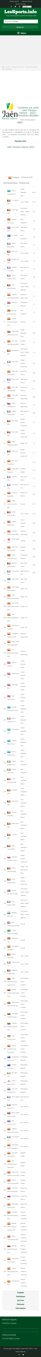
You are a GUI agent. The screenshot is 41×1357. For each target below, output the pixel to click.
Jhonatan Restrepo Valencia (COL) (12, 1026)
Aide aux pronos (14, 1)
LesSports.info (20, 12)
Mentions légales (10, 1323)
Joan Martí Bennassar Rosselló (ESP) (12, 1215)
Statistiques (20, 1296)
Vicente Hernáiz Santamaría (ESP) (12, 1271)
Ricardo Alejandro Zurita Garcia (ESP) (11, 1049)
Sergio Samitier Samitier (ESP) (12, 504)
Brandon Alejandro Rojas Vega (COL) (13, 993)
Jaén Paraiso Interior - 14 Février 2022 (16, 183)
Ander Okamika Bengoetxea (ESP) (12, 617)
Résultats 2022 (20, 141)
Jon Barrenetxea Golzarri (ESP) (12, 653)
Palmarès (20, 1304)
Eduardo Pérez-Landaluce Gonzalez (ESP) (11, 1226)
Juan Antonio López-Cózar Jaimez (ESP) (13, 606)
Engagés (20, 1292)
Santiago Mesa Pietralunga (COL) (12, 1249)
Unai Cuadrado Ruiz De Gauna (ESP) (12, 1164)
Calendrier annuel (27, 1)
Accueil (7, 67)
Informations (21, 1308)
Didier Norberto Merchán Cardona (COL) (12, 981)
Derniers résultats (21, 4)
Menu (21, 33)
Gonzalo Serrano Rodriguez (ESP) (12, 322)
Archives (20, 1300)
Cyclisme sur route (17, 67)
